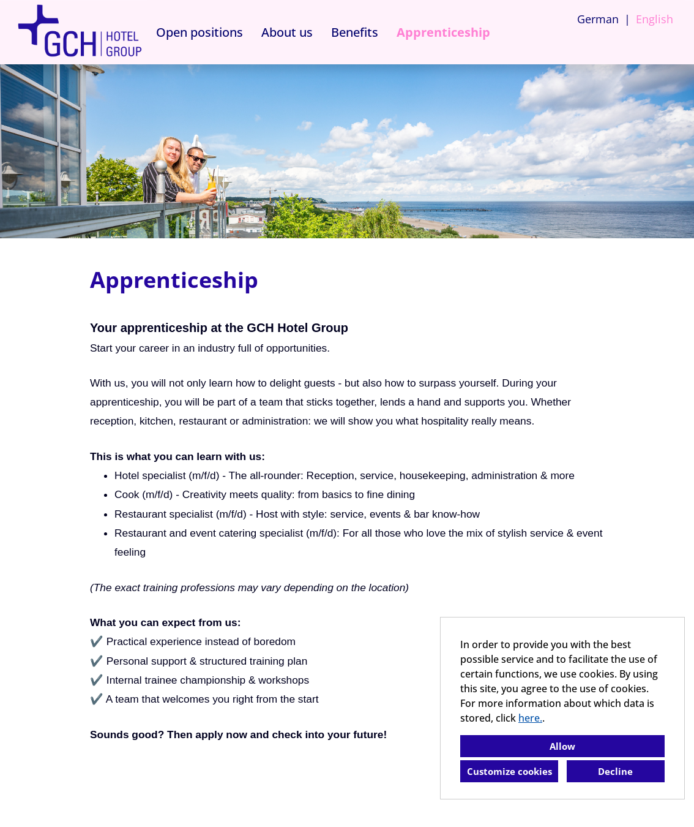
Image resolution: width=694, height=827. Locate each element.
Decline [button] (615, 771)
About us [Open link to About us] (287, 32)
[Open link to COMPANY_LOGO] (79, 32)
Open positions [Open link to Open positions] (199, 32)
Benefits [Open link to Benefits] (354, 32)
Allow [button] (562, 746)
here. (530, 718)
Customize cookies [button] (509, 771)
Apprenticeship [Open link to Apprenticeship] (443, 32)
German (598, 19)
